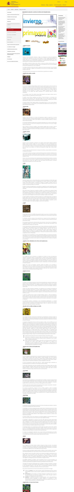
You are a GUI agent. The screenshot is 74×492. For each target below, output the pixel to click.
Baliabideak (16, 9)
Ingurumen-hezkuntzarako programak (13, 44)
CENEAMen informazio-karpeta (12, 16)
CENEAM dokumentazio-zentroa (12, 49)
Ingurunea (51, 4)
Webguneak (9, 39)
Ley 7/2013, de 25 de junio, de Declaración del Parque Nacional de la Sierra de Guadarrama (61, 23)
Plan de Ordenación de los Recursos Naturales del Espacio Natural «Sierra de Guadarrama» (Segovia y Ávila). (61, 36)
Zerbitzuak (64, 4)
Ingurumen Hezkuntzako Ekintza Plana (13, 14)
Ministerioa (43, 4)
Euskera (58, 1)
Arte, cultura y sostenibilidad (11, 34)
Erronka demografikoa (58, 4)
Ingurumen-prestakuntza (11, 19)
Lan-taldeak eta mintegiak (11, 46)
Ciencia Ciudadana (10, 42)
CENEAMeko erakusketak (11, 51)
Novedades (9, 27)
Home (9, 9)
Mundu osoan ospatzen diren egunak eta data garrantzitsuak (13, 54)
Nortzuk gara (9, 12)
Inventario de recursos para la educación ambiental (13, 24)
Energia (47, 4)
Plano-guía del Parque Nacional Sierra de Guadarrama (61, 18)
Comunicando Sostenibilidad (11, 32)
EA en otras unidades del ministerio (12, 61)
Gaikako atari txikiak (22, 9)
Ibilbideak (8, 56)
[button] (53, 4)
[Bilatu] (65, 1)
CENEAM (12, 9)
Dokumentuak (9, 37)
